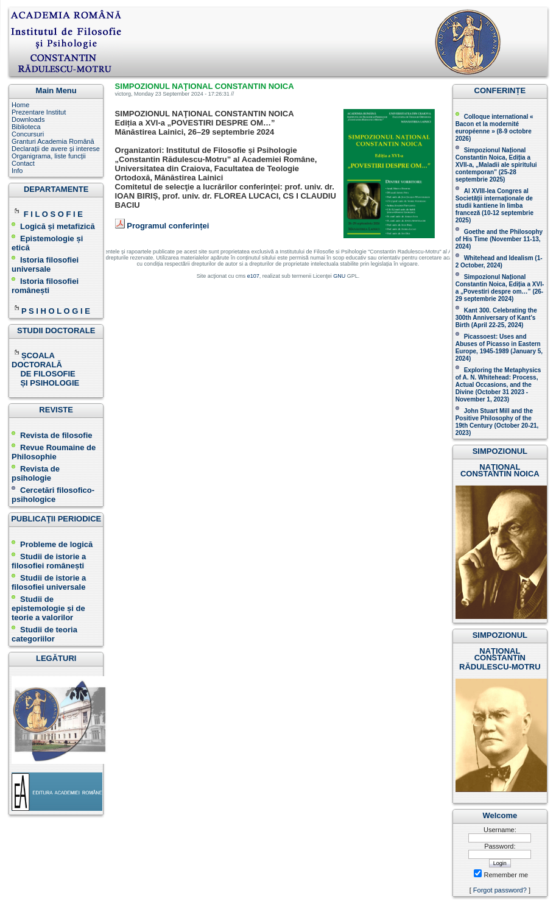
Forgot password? (500, 890)
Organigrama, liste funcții (49, 156)
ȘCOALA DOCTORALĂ (38, 360)
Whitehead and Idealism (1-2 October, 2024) (499, 262)
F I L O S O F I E (53, 214)
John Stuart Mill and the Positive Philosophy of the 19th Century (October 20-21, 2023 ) (497, 422)
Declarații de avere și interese (56, 148)
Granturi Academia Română (53, 141)
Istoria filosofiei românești (45, 286)
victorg (123, 94)
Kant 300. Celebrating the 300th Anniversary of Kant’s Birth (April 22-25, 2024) (496, 317)
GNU (339, 276)
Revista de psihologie (36, 473)
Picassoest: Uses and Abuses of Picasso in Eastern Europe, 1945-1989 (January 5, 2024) (499, 347)
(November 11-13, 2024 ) (499, 239)
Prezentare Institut (39, 112)
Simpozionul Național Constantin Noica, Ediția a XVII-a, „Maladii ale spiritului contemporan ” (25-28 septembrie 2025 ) (496, 165)
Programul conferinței (168, 225)
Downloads (28, 119)
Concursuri (28, 134)
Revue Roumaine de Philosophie (54, 452)
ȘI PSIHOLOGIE (45, 382)
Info (17, 170)
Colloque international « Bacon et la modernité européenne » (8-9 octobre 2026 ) (494, 127)
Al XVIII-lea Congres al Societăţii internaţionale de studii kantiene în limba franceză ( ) (494, 206)
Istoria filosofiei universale (45, 264)
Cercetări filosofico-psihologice (53, 495)
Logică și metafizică (57, 226)
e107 (253, 276)
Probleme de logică (56, 544)
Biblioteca (26, 126)
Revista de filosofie (52, 435)
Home (20, 104)
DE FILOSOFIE (44, 373)
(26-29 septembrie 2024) (500, 295)
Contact (23, 163)
